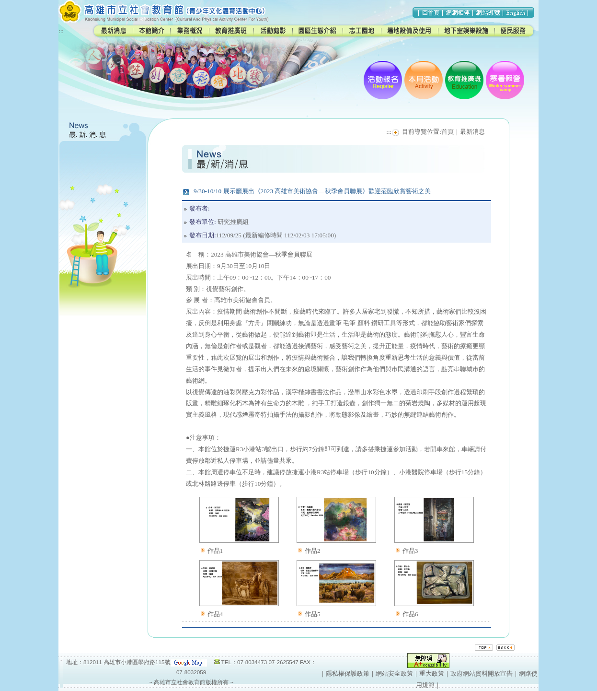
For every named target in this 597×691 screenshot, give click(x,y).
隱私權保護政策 (347, 673)
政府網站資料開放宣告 (481, 673)
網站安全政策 (394, 673)
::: (61, 31)
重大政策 (431, 673)
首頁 (447, 131)
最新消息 (472, 131)
